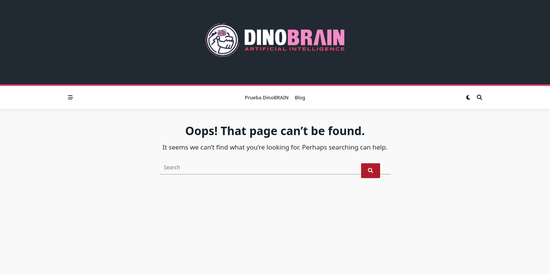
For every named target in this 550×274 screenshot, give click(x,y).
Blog (300, 97)
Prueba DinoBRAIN (267, 97)
